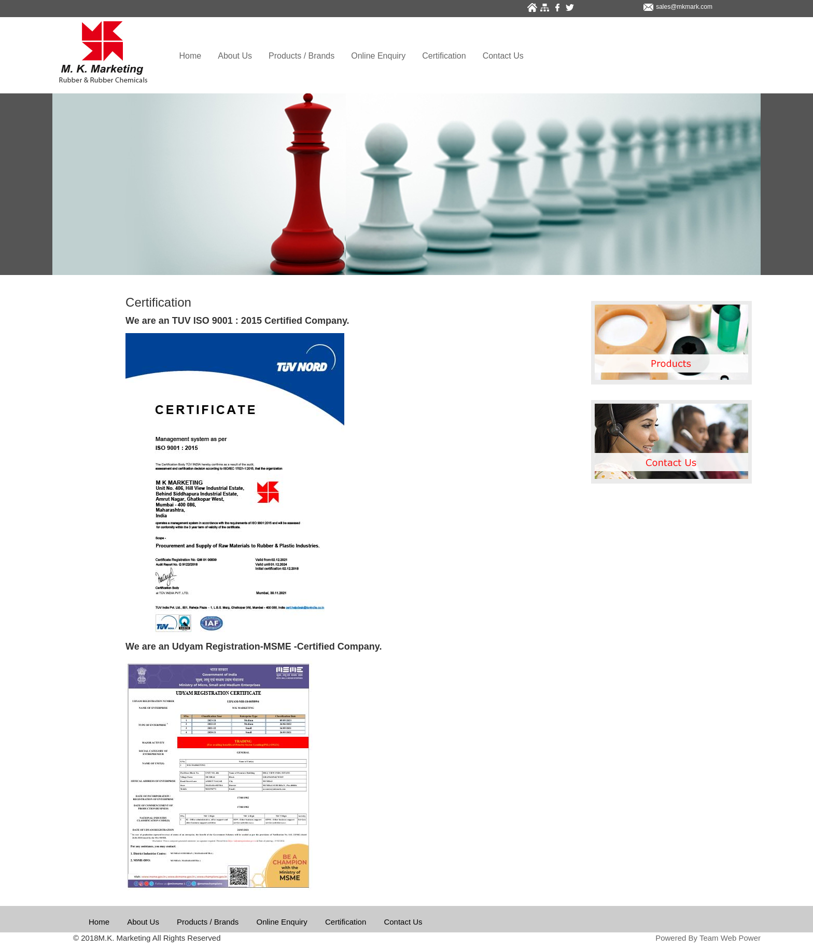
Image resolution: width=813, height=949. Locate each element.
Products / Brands (301, 55)
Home (190, 55)
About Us (235, 55)
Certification (444, 55)
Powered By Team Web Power (708, 937)
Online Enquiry (378, 55)
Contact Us (503, 55)
